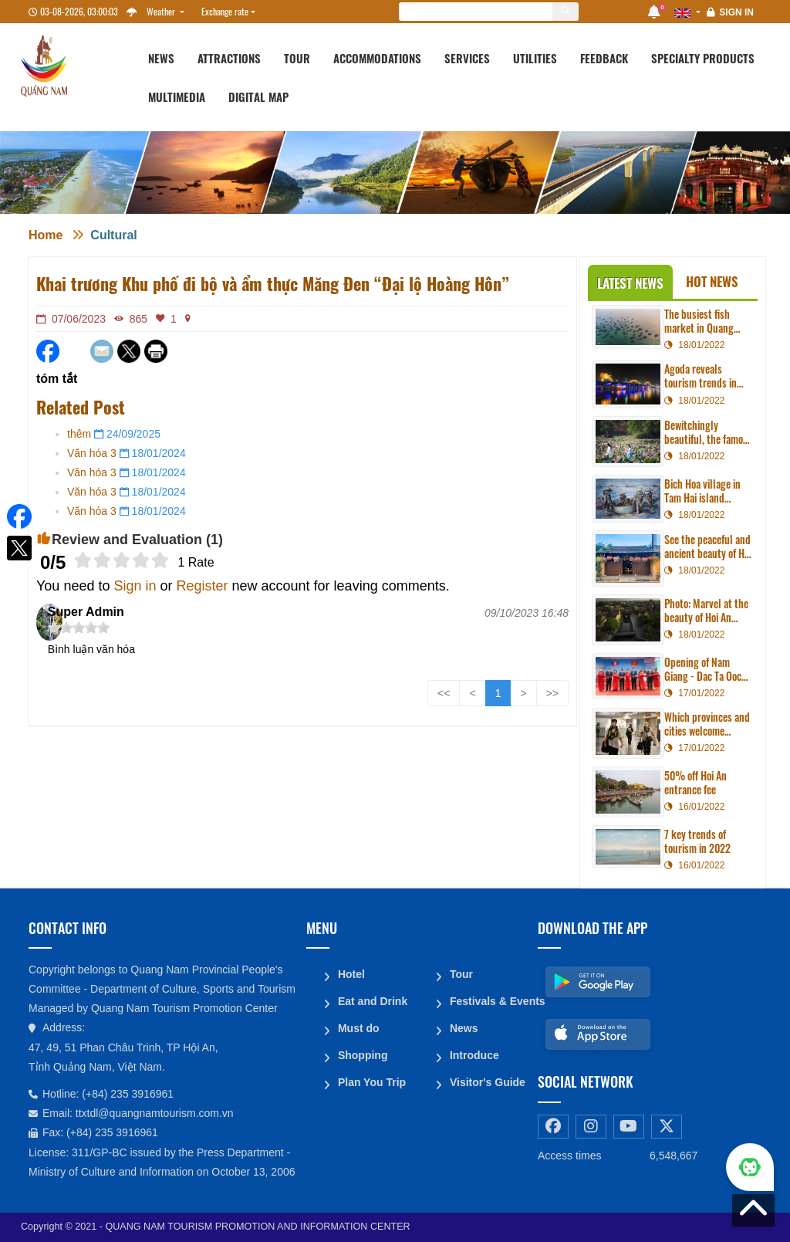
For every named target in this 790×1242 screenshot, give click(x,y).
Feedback (604, 57)
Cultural (113, 235)
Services (467, 57)
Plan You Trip (371, 1078)
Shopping (362, 1052)
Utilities (535, 57)
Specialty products (703, 57)
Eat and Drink (372, 999)
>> (552, 693)
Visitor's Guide (487, 1078)
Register (202, 586)
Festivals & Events (487, 999)
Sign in (736, 12)
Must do (358, 1026)
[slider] (121, 560)
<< (443, 693)
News (161, 57)
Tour (297, 57)
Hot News (712, 281)
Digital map (258, 96)
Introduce (473, 1052)
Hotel (350, 973)
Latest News (630, 283)
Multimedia (176, 96)
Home (45, 235)
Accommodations (377, 57)
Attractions (229, 57)
